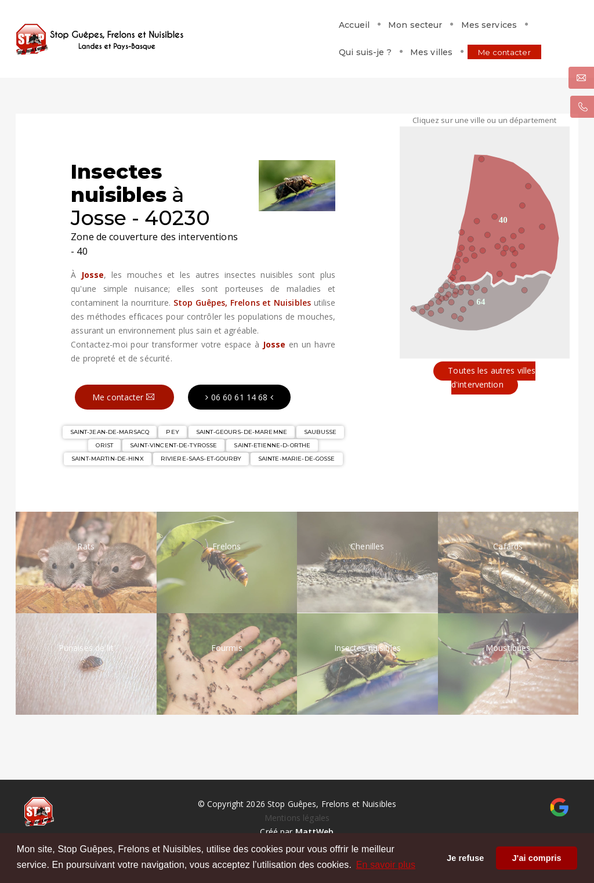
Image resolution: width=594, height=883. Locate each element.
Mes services (321, 27)
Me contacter (532, 27)
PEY (172, 432)
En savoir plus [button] (385, 865)
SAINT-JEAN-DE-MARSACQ (110, 432)
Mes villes (460, 27)
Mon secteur (247, 27)
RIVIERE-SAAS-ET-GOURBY (201, 458)
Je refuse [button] (465, 858)
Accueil (186, 27)
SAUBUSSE (320, 432)
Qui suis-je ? (393, 27)
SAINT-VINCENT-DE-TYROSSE (173, 445)
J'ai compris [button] (537, 858)
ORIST (104, 445)
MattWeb (314, 831)
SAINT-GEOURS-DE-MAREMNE (241, 432)
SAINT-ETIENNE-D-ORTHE (272, 445)
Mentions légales (297, 817)
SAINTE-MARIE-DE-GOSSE (296, 458)
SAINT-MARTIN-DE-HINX (107, 458)
